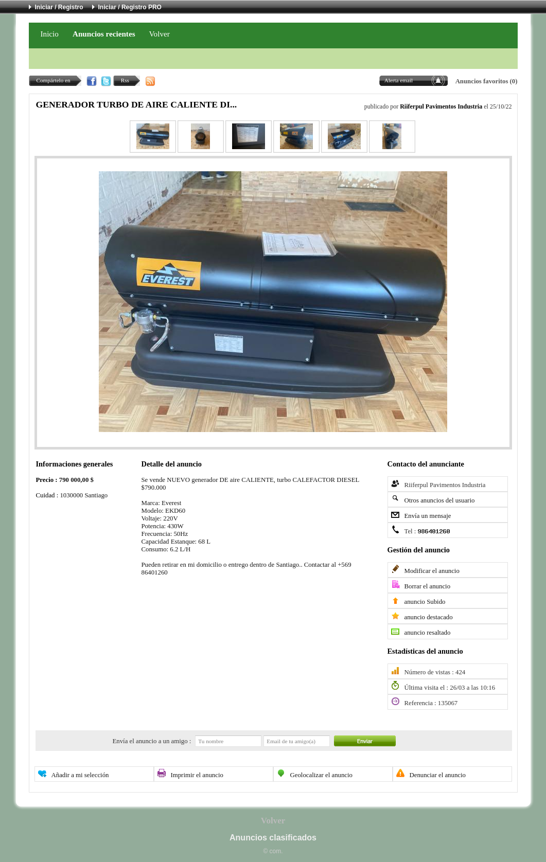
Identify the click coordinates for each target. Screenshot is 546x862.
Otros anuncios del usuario (439, 500)
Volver (159, 33)
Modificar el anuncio (432, 570)
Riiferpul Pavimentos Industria (441, 106)
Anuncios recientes (104, 33)
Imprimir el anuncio (197, 775)
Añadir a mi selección (80, 775)
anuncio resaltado (427, 632)
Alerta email (398, 80)
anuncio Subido (425, 601)
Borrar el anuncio (427, 586)
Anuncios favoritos (481, 81)
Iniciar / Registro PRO (130, 7)
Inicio (50, 33)
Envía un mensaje (427, 515)
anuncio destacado (428, 617)
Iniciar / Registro (59, 7)
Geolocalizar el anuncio (321, 775)
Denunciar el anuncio (438, 775)
